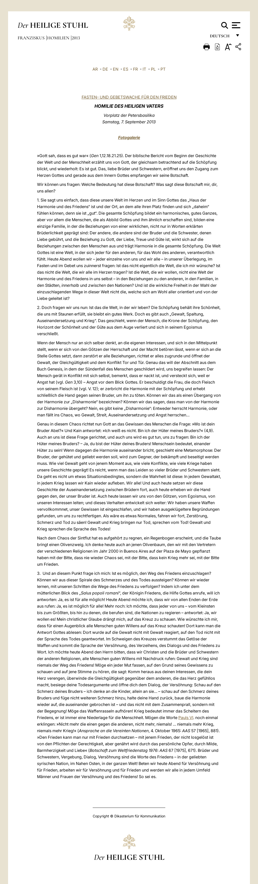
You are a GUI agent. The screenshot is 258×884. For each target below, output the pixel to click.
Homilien (58, 38)
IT (144, 69)
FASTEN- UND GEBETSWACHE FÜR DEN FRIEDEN (129, 97)
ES (125, 69)
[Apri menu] (235, 25)
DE (105, 69)
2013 (76, 38)
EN (115, 69)
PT (163, 69)
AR (95, 69)
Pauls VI (185, 717)
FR (135, 69)
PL (153, 69)
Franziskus (32, 38)
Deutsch (221, 37)
